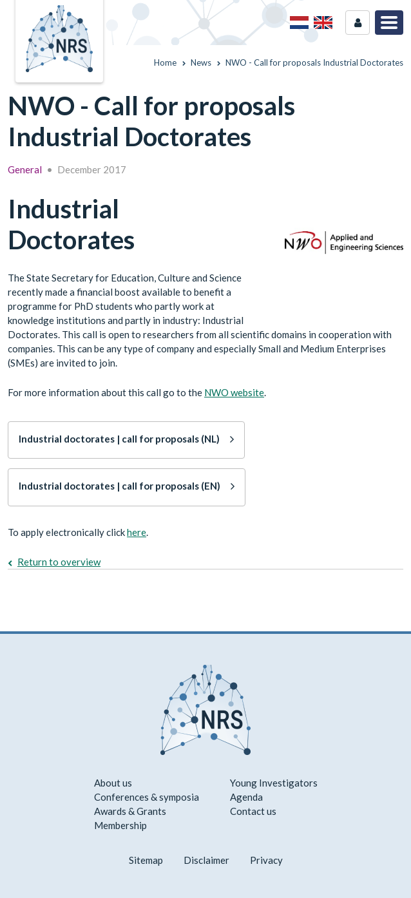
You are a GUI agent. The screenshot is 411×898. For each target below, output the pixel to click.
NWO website (234, 392)
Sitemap (146, 860)
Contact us (253, 811)
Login (357, 22)
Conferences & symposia (146, 797)
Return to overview (58, 562)
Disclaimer (206, 860)
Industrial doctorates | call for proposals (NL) (119, 438)
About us (113, 782)
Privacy (266, 860)
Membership (120, 825)
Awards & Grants (130, 811)
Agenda (246, 797)
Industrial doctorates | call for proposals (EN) (119, 486)
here (136, 532)
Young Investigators (274, 782)
